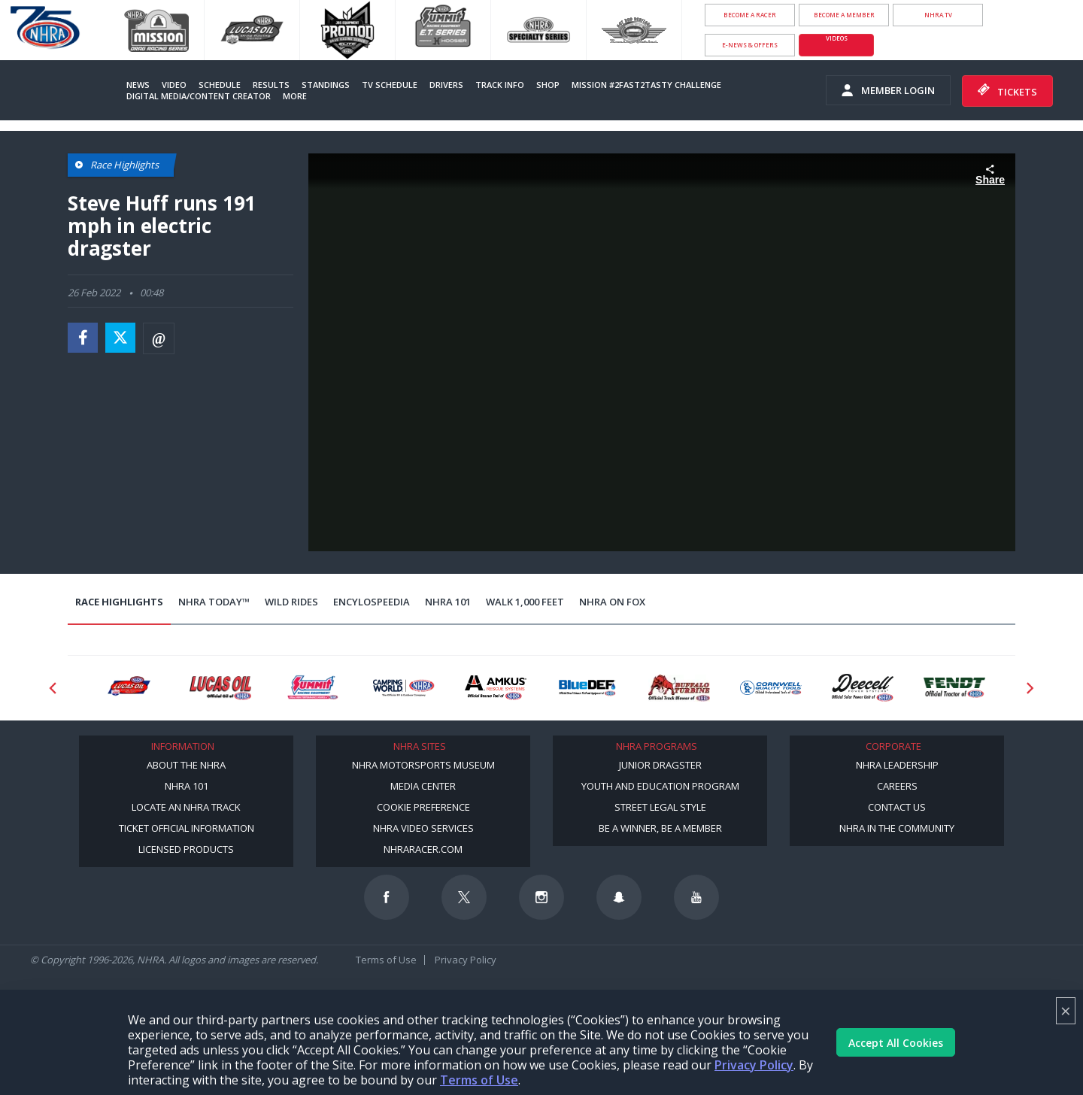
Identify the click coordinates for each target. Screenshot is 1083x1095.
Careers (897, 786)
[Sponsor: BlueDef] (587, 688)
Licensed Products (186, 849)
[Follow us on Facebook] (386, 897)
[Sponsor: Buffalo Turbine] (679, 688)
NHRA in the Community (896, 828)
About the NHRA (186, 765)
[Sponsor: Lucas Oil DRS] (128, 688)
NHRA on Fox (612, 601)
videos (837, 38)
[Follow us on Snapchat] (619, 897)
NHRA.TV (938, 15)
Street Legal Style (660, 807)
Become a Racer (750, 15)
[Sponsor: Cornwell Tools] (771, 688)
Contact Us (897, 807)
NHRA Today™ (214, 601)
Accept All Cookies (895, 1043)
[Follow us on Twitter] (464, 897)
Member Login (888, 90)
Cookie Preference (423, 807)
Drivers (446, 84)
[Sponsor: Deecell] (862, 688)
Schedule (220, 84)
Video (174, 84)
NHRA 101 (448, 601)
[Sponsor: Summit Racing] (312, 688)
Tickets (1007, 91)
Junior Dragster (660, 765)
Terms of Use (479, 1080)
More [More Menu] (295, 96)
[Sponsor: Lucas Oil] (220, 688)
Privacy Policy (753, 1065)
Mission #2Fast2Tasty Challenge (646, 84)
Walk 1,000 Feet (525, 601)
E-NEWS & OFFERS (750, 45)
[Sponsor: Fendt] (954, 688)
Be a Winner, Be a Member (660, 828)
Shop (548, 84)
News (138, 84)
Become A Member (844, 15)
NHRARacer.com (423, 849)
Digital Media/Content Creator (198, 96)
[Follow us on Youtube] (696, 897)
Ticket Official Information (186, 828)
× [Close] (1065, 1010)
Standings (326, 84)
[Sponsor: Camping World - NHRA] (404, 688)
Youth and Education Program (660, 786)
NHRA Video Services (423, 828)
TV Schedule (389, 84)
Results (271, 84)
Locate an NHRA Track (186, 807)
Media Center (423, 786)
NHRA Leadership (897, 765)
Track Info (499, 84)
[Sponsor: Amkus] (495, 688)
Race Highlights (119, 601)
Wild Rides (291, 601)
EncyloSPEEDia (371, 601)
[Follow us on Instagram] (541, 897)
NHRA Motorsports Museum (423, 765)
